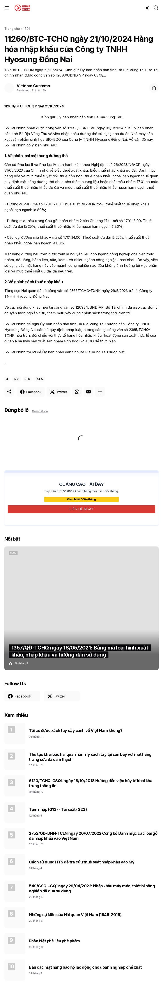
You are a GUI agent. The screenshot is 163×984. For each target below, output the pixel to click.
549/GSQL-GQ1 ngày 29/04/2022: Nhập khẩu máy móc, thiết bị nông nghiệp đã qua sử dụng (92, 888)
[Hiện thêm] (100, 392)
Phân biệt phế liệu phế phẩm (54, 941)
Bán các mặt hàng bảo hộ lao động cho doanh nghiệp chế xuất (85, 967)
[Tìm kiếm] (156, 8)
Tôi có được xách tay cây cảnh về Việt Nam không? (75, 730)
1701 (26, 28)
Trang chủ (12, 28)
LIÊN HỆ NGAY (81, 509)
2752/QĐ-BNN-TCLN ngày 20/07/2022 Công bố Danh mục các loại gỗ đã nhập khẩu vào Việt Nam (93, 836)
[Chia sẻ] (154, 88)
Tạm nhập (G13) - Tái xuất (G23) (58, 809)
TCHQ (39, 379)
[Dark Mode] (147, 8)
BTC (27, 379)
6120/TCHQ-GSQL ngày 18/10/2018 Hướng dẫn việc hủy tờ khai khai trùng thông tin (91, 783)
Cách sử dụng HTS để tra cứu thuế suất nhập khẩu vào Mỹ (82, 862)
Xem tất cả (40, 411)
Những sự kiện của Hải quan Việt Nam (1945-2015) (75, 914)
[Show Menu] (7, 8)
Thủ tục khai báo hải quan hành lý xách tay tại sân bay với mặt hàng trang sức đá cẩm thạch (90, 757)
